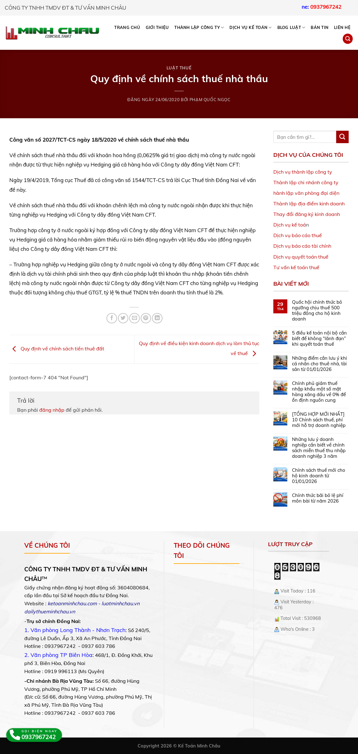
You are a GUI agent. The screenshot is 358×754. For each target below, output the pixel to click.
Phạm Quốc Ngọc (210, 99)
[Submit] (342, 137)
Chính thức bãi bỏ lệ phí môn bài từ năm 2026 (317, 498)
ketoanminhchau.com (72, 603)
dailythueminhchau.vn (49, 611)
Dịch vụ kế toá (289, 225)
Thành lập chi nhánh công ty (305, 182)
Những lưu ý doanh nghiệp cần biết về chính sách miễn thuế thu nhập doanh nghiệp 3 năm (319, 448)
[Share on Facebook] (111, 318)
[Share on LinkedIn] (157, 318)
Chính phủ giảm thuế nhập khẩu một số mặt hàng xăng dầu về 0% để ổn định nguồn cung (319, 392)
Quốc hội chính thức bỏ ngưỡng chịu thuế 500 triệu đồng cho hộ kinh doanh (317, 310)
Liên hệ (342, 27)
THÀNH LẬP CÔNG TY (199, 27)
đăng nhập (51, 410)
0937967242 (341, 6)
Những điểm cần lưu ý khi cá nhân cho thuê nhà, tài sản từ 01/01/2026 (319, 363)
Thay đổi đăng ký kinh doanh (306, 214)
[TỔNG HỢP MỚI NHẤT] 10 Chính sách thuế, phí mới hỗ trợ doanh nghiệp (319, 419)
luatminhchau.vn (120, 603)
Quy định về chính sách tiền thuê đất (56, 349)
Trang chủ (127, 27)
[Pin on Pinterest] (146, 318)
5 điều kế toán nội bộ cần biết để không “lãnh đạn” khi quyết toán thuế (319, 338)
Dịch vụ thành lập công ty (302, 172)
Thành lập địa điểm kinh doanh (309, 203)
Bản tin (319, 27)
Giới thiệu (157, 27)
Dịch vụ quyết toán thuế (300, 257)
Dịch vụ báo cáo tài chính (302, 246)
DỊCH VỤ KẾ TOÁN (250, 27)
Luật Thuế (179, 67)
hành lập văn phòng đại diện (306, 193)
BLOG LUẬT (291, 27)
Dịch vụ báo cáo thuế (297, 235)
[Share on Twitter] (123, 318)
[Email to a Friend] (134, 318)
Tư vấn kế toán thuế (296, 267)
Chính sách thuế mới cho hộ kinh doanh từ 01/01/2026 (318, 475)
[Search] (348, 39)
